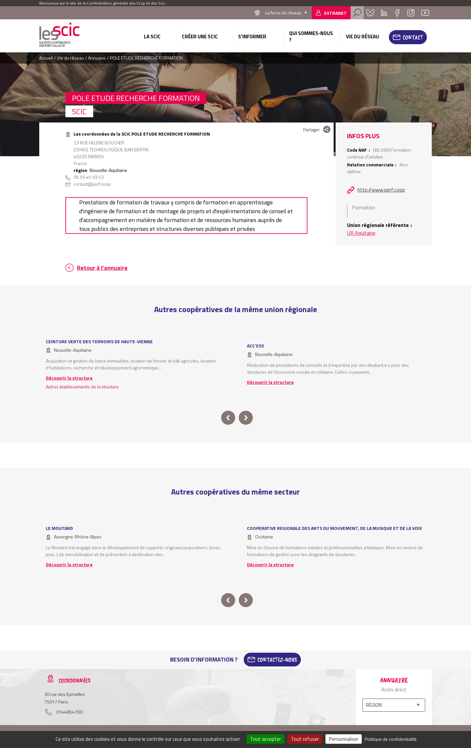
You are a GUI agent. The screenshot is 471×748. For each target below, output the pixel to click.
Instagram (410, 12)
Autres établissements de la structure (82, 386)
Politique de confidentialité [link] (391, 739)
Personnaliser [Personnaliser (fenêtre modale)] (343, 739)
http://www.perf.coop (381, 190)
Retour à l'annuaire (102, 267)
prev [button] (228, 417)
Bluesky (370, 12)
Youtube (425, 12)
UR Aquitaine (361, 233)
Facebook (397, 12)
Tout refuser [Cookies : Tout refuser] (305, 739)
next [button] (245, 417)
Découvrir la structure (69, 377)
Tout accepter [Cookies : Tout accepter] (265, 739)
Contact (413, 37)
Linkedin (384, 12)
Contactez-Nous (277, 659)
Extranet (335, 12)
